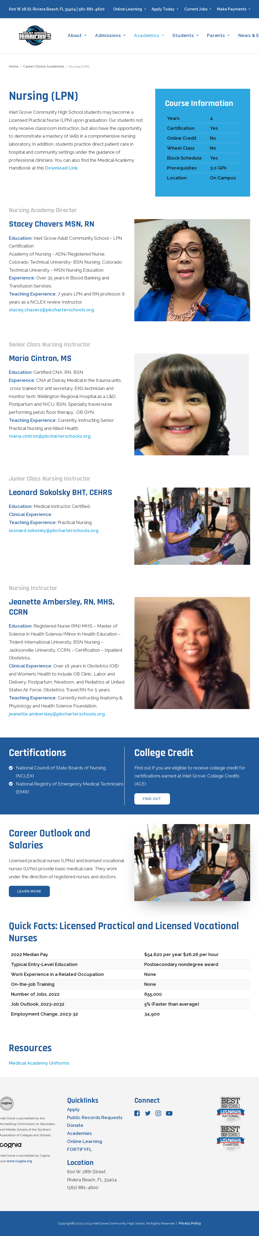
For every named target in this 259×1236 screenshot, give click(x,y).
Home (13, 67)
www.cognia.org (19, 1161)
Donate (75, 1125)
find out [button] (152, 799)
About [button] (79, 36)
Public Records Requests (94, 1117)
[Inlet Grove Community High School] (36, 36)
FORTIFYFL (79, 1149)
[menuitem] (130, 9)
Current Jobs (197, 9)
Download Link (61, 168)
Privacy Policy (190, 1223)
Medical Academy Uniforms (39, 1063)
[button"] (137, 1114)
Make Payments (233, 9)
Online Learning (129, 9)
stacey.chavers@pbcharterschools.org (51, 310)
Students (188, 36)
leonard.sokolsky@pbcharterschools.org (53, 530)
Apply (73, 1109)
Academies (79, 1133)
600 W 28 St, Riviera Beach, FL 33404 (42, 9)
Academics (151, 36)
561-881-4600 (92, 9)
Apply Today (164, 9)
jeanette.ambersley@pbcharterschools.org (57, 714)
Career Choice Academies (43, 67)
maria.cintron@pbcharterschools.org (50, 436)
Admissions (112, 36)
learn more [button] (29, 892)
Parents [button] (220, 36)
